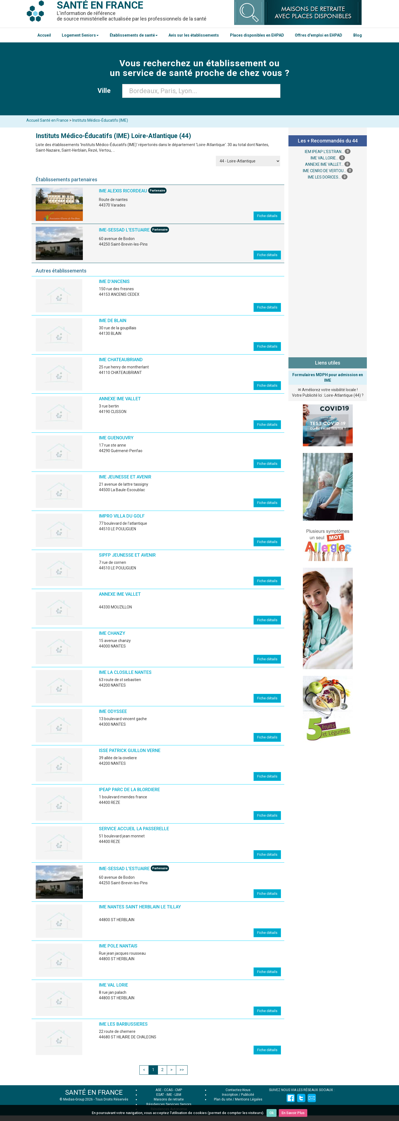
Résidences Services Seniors (168, 1104)
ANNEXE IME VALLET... (324, 164)
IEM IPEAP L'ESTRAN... (324, 151)
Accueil (44, 35)
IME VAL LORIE (113, 985)
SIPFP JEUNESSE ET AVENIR (127, 555)
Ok (271, 1113)
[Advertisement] (327, 268)
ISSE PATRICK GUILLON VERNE (129, 750)
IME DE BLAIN (112, 320)
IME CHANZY (112, 633)
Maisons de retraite (169, 1099)
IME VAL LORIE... (324, 158)
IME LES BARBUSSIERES (123, 1024)
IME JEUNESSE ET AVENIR (125, 477)
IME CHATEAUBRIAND (121, 359)
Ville (106, 91)
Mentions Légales (248, 1099)
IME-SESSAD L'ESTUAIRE (125, 230)
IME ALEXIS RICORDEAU (123, 191)
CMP (178, 1090)
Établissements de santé (134, 35)
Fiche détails (267, 216)
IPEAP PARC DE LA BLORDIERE (129, 789)
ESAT (160, 1095)
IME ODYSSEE (113, 711)
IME (169, 1095)
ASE (158, 1090)
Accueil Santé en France (47, 120)
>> (182, 1070)
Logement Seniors (80, 35)
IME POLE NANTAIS (118, 946)
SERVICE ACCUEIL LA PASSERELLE (134, 828)
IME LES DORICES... (324, 177)
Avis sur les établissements (193, 35)
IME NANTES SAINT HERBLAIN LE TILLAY (140, 906)
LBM (178, 1095)
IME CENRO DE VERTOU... (324, 171)
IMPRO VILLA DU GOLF (122, 516)
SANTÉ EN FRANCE (94, 1092)
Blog (357, 35)
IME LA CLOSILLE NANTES (125, 672)
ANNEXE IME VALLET (120, 398)
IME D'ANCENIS (114, 281)
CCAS (168, 1090)
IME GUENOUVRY (116, 437)
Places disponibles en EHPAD (257, 35)
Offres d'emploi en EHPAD (318, 35)
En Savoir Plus (293, 1113)
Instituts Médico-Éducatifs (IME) (100, 120)
